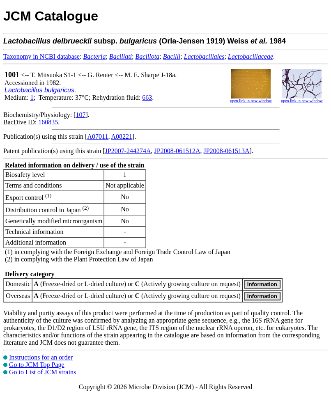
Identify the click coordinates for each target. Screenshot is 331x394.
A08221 (122, 136)
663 (147, 97)
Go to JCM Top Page (36, 364)
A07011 (97, 136)
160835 (48, 122)
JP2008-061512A (177, 150)
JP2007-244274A (128, 150)
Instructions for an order (41, 357)
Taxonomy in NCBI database (41, 56)
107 (80, 114)
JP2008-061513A (227, 150)
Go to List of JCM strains (42, 372)
